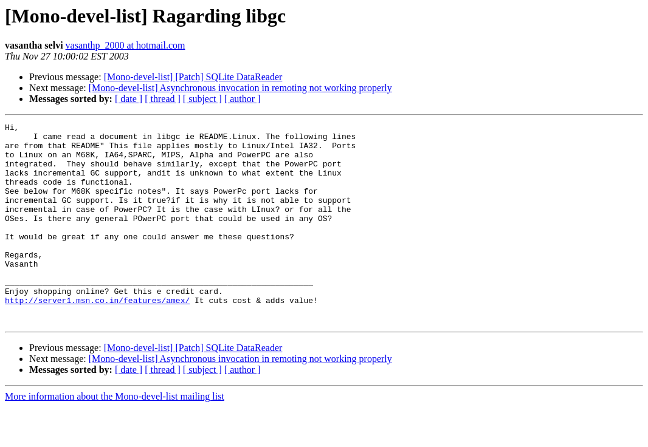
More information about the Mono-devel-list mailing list (114, 436)
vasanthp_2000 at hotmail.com (125, 45)
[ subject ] (202, 99)
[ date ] (128, 99)
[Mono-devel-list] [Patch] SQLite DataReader (193, 77)
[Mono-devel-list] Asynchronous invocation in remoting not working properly (240, 88)
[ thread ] (163, 99)
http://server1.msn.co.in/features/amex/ (97, 336)
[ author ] (242, 99)
